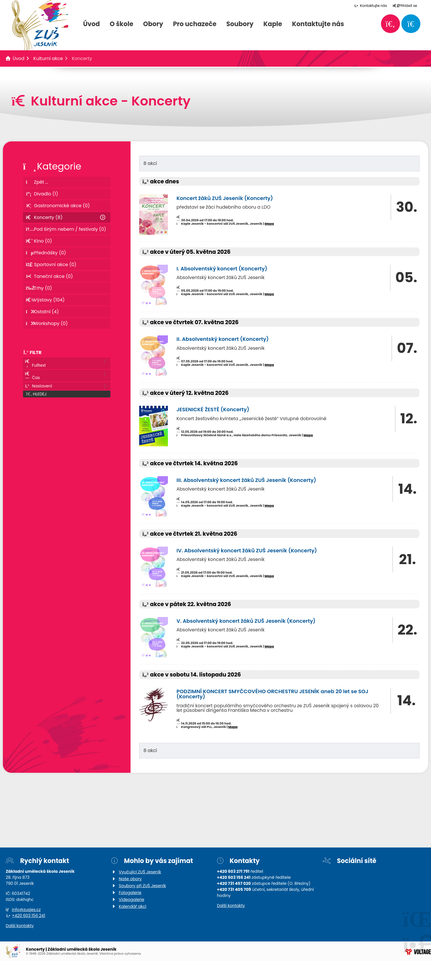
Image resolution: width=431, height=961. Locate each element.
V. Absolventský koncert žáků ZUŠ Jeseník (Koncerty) (246, 620)
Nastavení (38, 386)
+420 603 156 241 (28, 915)
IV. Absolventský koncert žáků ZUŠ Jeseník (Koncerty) (247, 550)
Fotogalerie (130, 892)
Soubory (240, 24)
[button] (405, 5)
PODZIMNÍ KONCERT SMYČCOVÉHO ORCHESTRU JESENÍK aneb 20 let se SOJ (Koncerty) (272, 694)
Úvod (91, 24)
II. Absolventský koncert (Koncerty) (223, 339)
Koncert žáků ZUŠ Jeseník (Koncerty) (225, 198)
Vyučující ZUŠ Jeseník (140, 872)
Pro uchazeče (195, 24)
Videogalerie (131, 899)
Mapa (269, 223)
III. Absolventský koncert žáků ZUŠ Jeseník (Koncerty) (246, 480)
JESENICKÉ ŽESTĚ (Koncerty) (213, 409)
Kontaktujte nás (318, 24)
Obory (153, 24)
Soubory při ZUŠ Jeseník (142, 886)
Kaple (272, 24)
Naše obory (130, 879)
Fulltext (35, 363)
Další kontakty (20, 926)
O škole (121, 24)
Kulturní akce (48, 58)
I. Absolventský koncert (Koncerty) (222, 268)
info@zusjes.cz (26, 909)
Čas (32, 376)
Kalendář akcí (132, 906)
